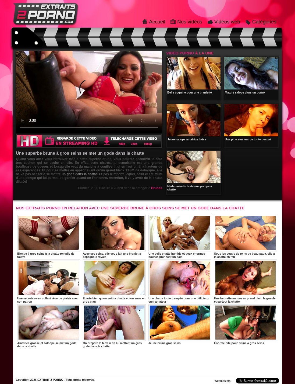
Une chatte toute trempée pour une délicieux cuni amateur (179, 281)
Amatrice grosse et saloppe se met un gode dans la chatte (48, 326)
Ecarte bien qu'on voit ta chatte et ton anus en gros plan (114, 281)
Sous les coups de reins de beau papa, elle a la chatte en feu (245, 236)
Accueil (157, 22)
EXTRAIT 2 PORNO (50, 379)
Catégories (264, 22)
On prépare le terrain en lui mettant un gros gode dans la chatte (114, 326)
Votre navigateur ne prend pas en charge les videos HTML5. (89, 92)
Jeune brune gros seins (179, 324)
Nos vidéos (189, 22)
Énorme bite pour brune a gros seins (245, 324)
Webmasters (222, 380)
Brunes (156, 188)
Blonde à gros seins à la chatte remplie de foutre (48, 236)
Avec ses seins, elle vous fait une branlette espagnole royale (114, 236)
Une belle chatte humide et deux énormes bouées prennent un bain (179, 236)
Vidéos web (227, 22)
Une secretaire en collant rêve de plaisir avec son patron (48, 281)
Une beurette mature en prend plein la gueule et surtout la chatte (245, 281)
